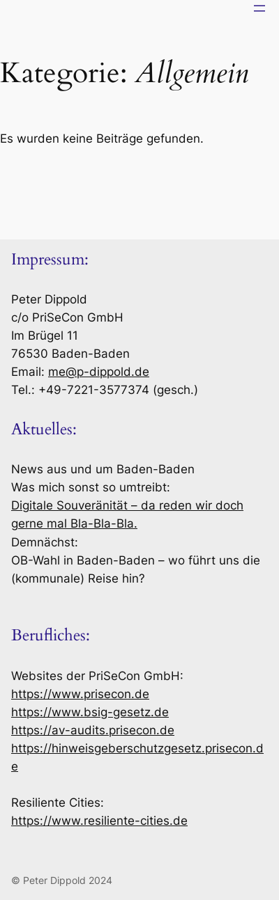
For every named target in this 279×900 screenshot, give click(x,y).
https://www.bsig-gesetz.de (90, 712)
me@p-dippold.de (98, 372)
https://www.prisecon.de (80, 694)
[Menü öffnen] (259, 8)
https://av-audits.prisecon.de (92, 730)
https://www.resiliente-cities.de (99, 821)
